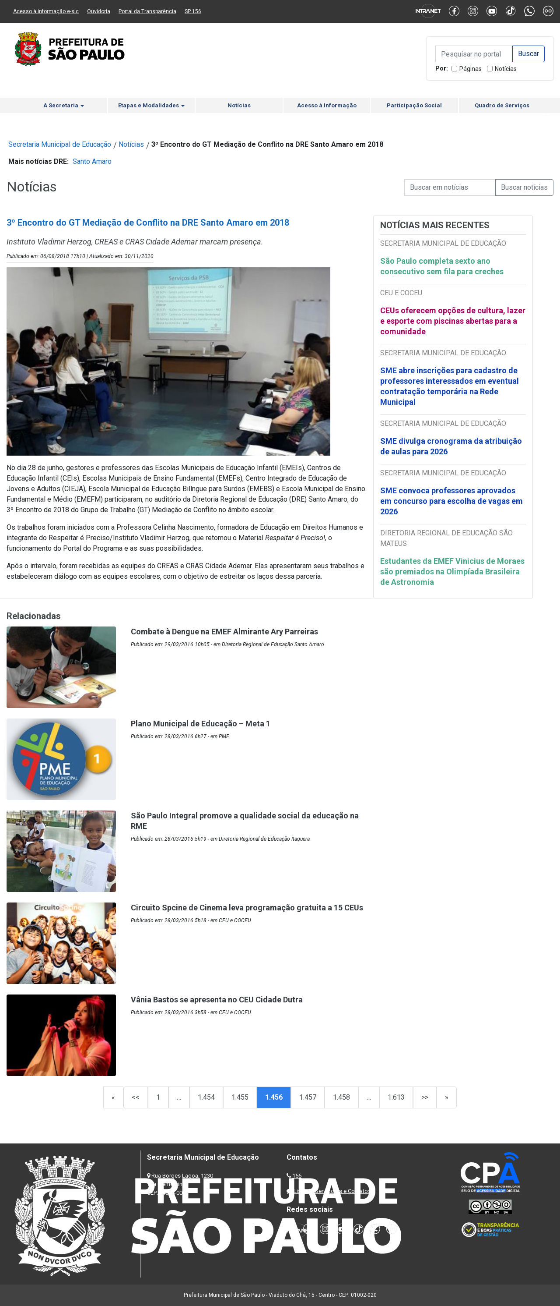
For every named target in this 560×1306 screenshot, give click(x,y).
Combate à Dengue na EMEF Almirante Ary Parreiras (224, 631)
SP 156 (193, 11)
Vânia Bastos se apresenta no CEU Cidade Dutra (217, 999)
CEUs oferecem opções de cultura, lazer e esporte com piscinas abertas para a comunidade (452, 321)
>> (424, 1097)
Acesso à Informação (327, 105)
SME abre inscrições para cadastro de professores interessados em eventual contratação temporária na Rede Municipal (449, 386)
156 (296, 1175)
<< (136, 1097)
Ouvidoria (98, 11)
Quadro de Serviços (502, 105)
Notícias (506, 68)
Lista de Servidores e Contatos (332, 1191)
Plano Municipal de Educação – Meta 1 (200, 723)
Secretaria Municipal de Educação (59, 144)
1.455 (239, 1097)
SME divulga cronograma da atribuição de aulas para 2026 (451, 446)
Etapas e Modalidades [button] (151, 105)
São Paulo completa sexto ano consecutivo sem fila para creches (442, 266)
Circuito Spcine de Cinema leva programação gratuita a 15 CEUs (247, 907)
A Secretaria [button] (63, 105)
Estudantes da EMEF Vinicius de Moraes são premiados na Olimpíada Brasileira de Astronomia (452, 571)
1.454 (206, 1097)
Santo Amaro (92, 161)
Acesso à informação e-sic (46, 11)
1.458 (341, 1097)
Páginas (470, 68)
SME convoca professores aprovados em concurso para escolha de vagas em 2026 (451, 501)
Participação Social (414, 105)
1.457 (307, 1097)
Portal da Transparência (147, 11)
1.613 (396, 1097)
